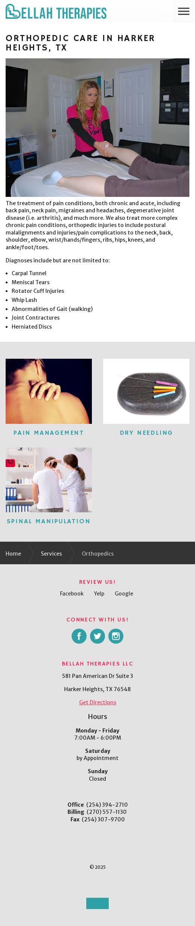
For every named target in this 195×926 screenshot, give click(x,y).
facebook (79, 636)
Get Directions (97, 702)
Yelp (99, 593)
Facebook (72, 593)
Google (124, 593)
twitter (97, 636)
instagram (115, 636)
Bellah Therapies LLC (56, 11)
